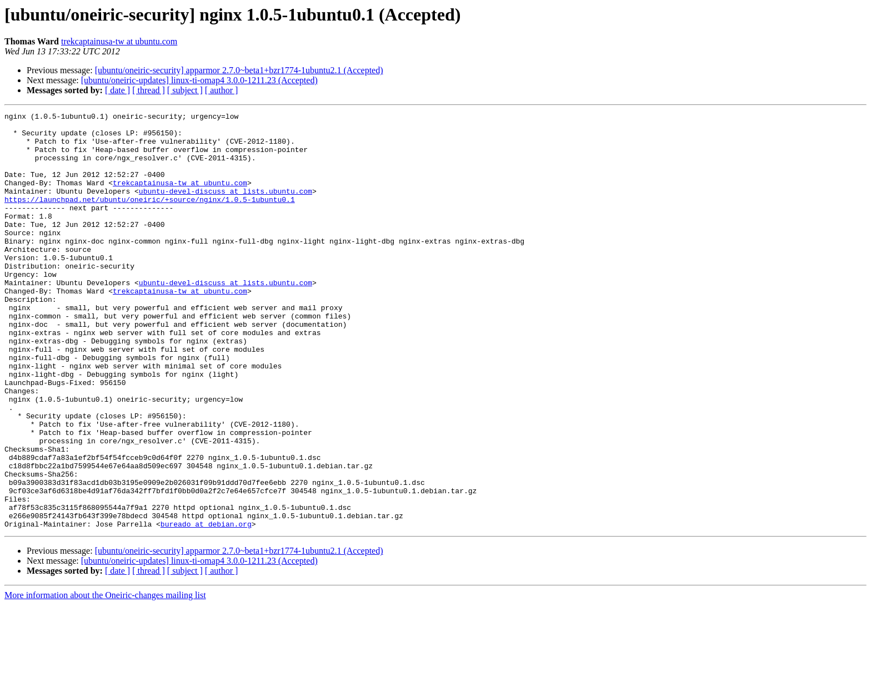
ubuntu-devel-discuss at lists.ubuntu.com (225, 208)
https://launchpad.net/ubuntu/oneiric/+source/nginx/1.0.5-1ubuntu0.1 (149, 217)
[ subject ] (185, 90)
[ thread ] (148, 90)
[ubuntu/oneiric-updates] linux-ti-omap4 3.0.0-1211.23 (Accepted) (199, 80)
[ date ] (117, 90)
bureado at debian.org (206, 607)
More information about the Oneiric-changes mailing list (105, 678)
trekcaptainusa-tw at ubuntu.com (119, 41)
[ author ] (221, 90)
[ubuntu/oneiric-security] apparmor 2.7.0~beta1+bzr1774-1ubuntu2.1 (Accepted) (239, 70)
